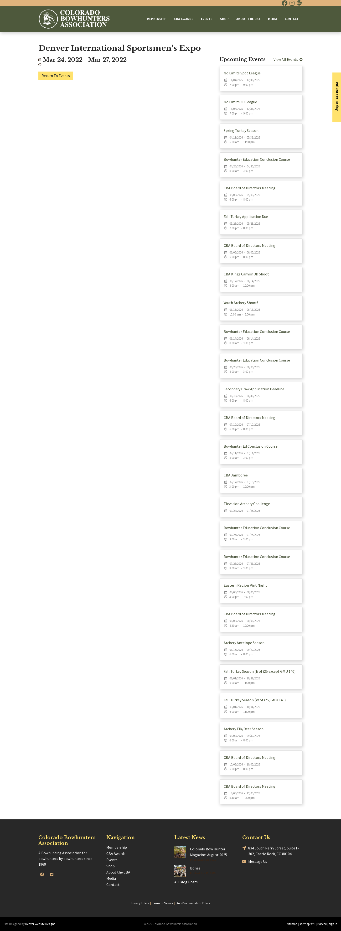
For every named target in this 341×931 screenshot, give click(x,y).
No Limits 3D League (240, 101)
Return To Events (55, 75)
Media (272, 19)
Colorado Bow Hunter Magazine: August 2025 (208, 852)
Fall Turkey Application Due (246, 216)
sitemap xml (307, 924)
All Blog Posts (186, 881)
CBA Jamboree (236, 475)
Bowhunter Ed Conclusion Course (251, 446)
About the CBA (248, 19)
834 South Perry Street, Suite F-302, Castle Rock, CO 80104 (270, 850)
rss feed (322, 924)
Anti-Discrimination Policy (193, 903)
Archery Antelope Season (244, 642)
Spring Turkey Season (241, 130)
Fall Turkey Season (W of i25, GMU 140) (255, 700)
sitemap (292, 924)
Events (206, 19)
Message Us (254, 861)
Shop (224, 19)
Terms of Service (162, 903)
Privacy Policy (140, 903)
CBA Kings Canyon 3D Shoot (246, 274)
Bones (195, 868)
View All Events (288, 59)
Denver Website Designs (40, 924)
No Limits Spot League (242, 73)
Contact (292, 19)
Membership (156, 19)
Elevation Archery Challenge (247, 503)
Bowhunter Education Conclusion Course (257, 159)
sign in (333, 924)
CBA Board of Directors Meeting (249, 188)
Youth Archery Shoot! (241, 302)
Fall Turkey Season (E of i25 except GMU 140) (259, 671)
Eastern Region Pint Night (245, 585)
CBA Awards (183, 19)
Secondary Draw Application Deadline (254, 389)
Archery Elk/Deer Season (244, 728)
